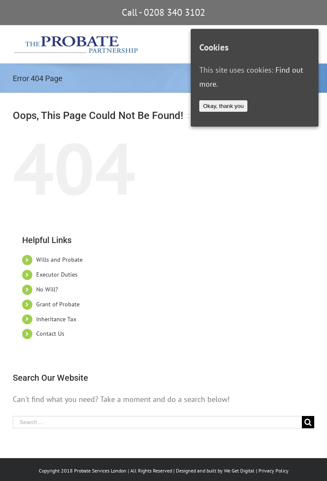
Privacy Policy (273, 470)
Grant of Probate (58, 304)
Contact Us (50, 333)
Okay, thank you (223, 106)
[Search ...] (157, 422)
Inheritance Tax (56, 319)
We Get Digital (239, 470)
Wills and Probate (59, 259)
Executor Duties (56, 274)
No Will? (47, 289)
